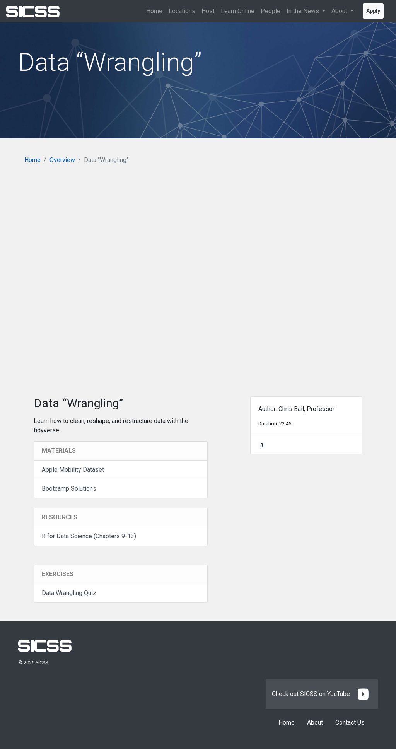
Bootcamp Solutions (69, 488)
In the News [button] (304, 11)
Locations (182, 11)
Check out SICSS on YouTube (322, 694)
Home (154, 11)
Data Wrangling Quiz (69, 593)
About (315, 722)
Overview (62, 160)
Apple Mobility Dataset (73, 469)
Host (208, 11)
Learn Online (237, 11)
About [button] (340, 11)
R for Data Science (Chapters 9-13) (89, 536)
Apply (373, 11)
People (270, 11)
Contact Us (350, 722)
